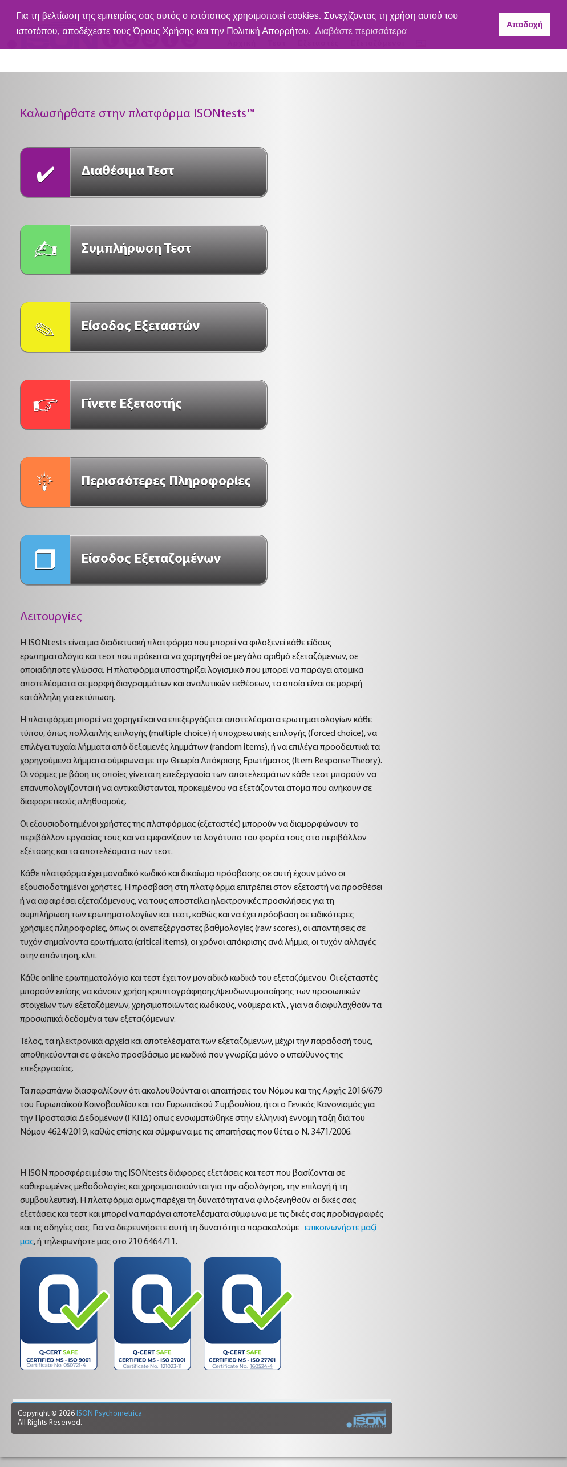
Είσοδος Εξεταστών (140, 327)
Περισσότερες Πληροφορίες (166, 482)
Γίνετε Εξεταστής (131, 404)
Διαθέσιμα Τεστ (127, 171)
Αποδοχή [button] (525, 24)
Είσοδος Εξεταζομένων (151, 559)
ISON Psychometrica (108, 1413)
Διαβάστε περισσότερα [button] (361, 31)
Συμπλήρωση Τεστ (136, 249)
